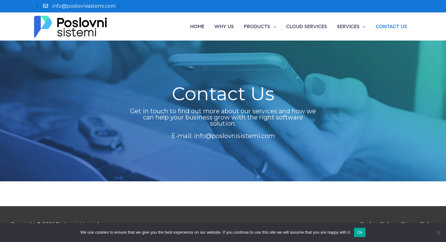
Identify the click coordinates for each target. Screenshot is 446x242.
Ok (359, 232)
